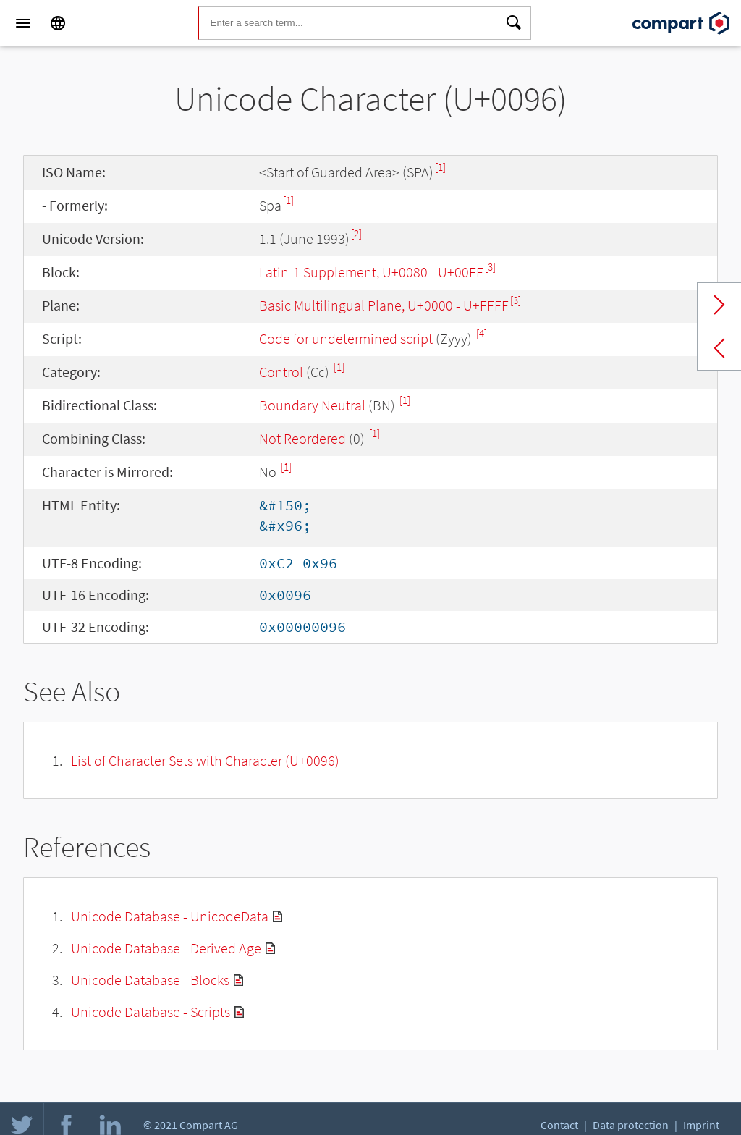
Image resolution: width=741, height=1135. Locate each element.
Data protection (631, 1125)
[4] (481, 333)
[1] (440, 167)
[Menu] (23, 23)
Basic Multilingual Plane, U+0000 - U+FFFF (384, 305)
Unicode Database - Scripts (150, 1012)
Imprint (701, 1125)
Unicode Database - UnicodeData (169, 916)
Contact (559, 1125)
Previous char (719, 348)
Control (281, 372)
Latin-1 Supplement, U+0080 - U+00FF (371, 272)
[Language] (58, 23)
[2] (356, 233)
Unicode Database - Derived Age (166, 948)
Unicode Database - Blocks (150, 980)
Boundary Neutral (312, 405)
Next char (719, 304)
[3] (490, 267)
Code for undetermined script (346, 338)
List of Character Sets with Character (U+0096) (205, 760)
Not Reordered (302, 438)
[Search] (513, 23)
